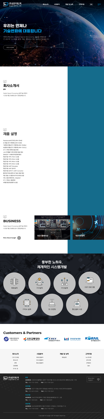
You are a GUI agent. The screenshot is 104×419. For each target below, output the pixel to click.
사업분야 (40, 354)
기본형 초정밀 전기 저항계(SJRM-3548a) (14, 145)
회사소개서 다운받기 (91, 379)
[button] (4, 17)
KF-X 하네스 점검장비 (9, 180)
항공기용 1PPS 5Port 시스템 (11, 164)
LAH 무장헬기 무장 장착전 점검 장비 (13, 152)
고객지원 (88, 354)
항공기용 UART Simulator (10, 166)
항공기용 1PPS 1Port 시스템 (11, 157)
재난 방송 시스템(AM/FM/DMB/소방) (13, 175)
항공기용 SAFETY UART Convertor (13, 171)
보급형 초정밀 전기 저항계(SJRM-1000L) (14, 147)
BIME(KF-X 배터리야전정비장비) (12, 154)
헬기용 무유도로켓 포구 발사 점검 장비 (13, 173)
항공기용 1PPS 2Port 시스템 (11, 159)
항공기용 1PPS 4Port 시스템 (11, 161)
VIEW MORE (10, 47)
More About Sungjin (9, 238)
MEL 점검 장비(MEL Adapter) (11, 178)
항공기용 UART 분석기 (9, 168)
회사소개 (15, 354)
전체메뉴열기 (99, 4)
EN (91, 4)
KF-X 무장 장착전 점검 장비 (10, 150)
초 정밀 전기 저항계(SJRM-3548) (12, 143)
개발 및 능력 (64, 354)
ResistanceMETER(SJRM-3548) (12, 140)
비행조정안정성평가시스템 (10, 182)
